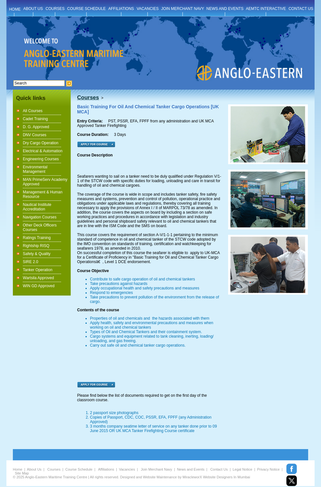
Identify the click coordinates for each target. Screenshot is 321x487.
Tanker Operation (37, 270)
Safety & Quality (36, 254)
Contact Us (218, 469)
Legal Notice (242, 469)
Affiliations (106, 469)
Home (17, 469)
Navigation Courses (40, 217)
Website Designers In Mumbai (226, 477)
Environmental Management (35, 169)
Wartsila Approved (38, 278)
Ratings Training (37, 237)
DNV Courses (34, 135)
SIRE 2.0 (30, 262)
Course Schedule (78, 469)
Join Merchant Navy (156, 469)
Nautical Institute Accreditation (37, 206)
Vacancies (127, 469)
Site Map (22, 473)
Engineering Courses (41, 159)
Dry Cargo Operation (40, 143)
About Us (34, 469)
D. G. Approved (36, 127)
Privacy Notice (268, 469)
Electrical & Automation (42, 151)
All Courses (32, 111)
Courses (53, 469)
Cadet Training (35, 119)
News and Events (191, 469)
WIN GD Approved (39, 286)
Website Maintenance (160, 477)
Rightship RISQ (36, 246)
